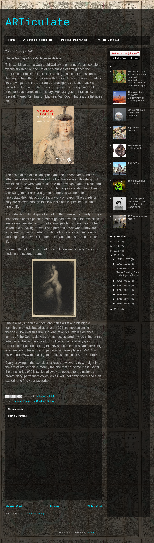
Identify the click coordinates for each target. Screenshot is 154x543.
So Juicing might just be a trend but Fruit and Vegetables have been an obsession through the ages (137, 78)
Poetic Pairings (74, 40)
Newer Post (13, 506)
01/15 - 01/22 (124, 303)
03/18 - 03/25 (124, 290)
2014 (117, 246)
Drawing (18, 401)
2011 (117, 309)
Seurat (26, 401)
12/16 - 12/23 (124, 259)
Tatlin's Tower (134, 163)
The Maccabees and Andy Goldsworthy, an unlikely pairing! (136, 96)
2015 (117, 241)
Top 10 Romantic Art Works (136, 129)
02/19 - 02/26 (124, 294)
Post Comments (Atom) (32, 513)
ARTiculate (37, 23)
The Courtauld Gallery (43, 401)
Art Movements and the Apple (135, 147)
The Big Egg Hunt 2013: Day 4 (137, 182)
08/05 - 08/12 (124, 280)
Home (11, 40)
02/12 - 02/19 (124, 299)
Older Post (94, 506)
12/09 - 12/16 (124, 264)
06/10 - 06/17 (124, 285)
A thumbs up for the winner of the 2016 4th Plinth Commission (136, 202)
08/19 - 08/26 (124, 268)
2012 (117, 255)
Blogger (91, 532)
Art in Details (108, 40)
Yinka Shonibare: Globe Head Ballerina (136, 112)
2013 (117, 250)
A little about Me (37, 40)
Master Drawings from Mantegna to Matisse (128, 274)
